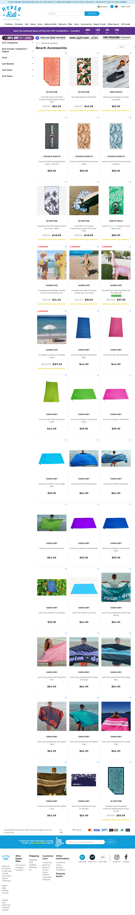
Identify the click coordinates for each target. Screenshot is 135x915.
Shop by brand (60, 875)
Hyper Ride (82, 858)
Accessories (86, 24)
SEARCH (92, 13)
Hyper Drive (92, 858)
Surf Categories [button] (18, 42)
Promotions (20, 865)
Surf (27, 24)
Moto (76, 24)
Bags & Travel (100, 24)
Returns (45, 867)
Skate (33, 24)
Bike (70, 24)
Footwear (18, 24)
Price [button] (18, 57)
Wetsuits (63, 24)
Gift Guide (125, 24)
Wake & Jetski (50, 24)
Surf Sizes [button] (18, 70)
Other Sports (113, 24)
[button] (102, 7)
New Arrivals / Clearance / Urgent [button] (18, 50)
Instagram (117, 858)
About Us (46, 865)
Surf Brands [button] (18, 64)
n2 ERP (61, 831)
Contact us (47, 862)
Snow (40, 24)
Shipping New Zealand (33, 862)
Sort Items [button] (18, 76)
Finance (45, 875)
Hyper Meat (102, 858)
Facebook (126, 858)
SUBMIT (111, 842)
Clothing (8, 24)
